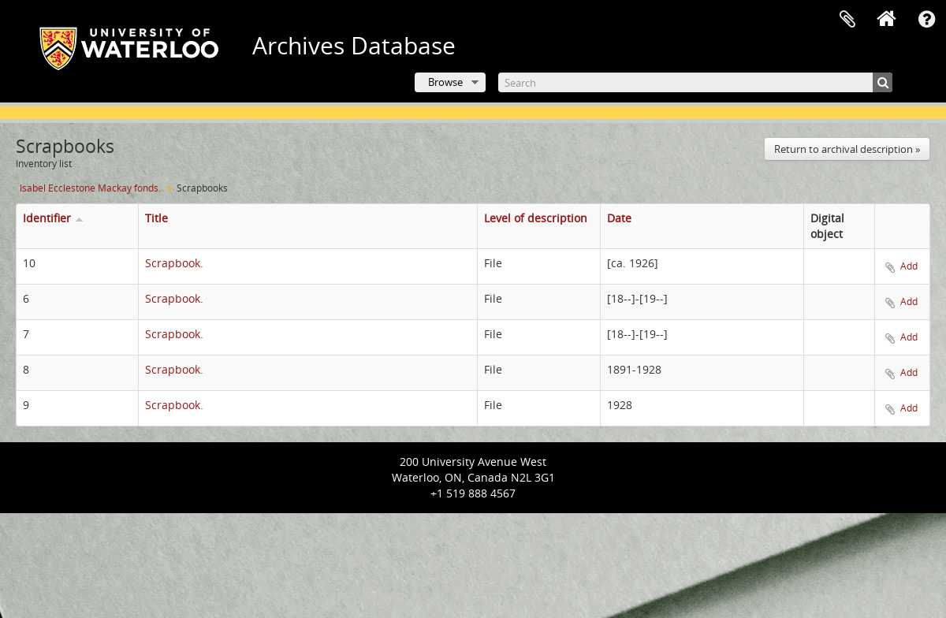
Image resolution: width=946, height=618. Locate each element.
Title (156, 217)
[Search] (695, 82)
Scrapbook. (174, 262)
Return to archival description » (847, 149)
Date (619, 217)
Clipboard (847, 19)
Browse (445, 82)
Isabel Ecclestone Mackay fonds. (90, 188)
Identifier (47, 217)
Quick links (926, 19)
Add (909, 266)
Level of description (535, 217)
